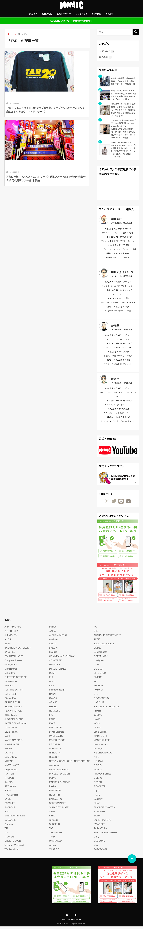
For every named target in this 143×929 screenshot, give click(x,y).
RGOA (8, 793)
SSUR (52, 814)
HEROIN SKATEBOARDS (107, 709)
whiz (96, 847)
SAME (8, 801)
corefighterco (11, 667)
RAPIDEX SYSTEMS (60, 784)
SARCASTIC (55, 801)
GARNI (52, 696)
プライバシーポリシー (71, 922)
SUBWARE (10, 822)
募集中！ (110, 14)
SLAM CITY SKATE (59, 810)
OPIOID (98, 768)
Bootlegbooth (100, 654)
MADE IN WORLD (14, 742)
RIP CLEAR (55, 793)
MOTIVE (9, 755)
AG (95, 629)
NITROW (98, 763)
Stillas (52, 818)
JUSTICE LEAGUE (14, 722)
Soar (7, 814)
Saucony (98, 801)
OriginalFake (11, 772)
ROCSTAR (54, 797)
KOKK (97, 726)
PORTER (9, 776)
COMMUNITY (101, 659)
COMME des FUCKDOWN (62, 659)
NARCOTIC (55, 755)
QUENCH (99, 780)
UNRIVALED (55, 843)
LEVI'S (97, 730)
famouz (53, 684)
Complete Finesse (14, 663)
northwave (54, 768)
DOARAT (98, 671)
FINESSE (99, 688)
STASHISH (99, 814)
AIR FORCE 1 (12, 633)
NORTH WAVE (12, 768)
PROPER (9, 780)
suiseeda (53, 822)
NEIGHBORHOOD (103, 755)
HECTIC (53, 709)
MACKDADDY (56, 738)
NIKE (96, 759)
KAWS (97, 722)
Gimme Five (11, 700)
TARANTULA (100, 831)
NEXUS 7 (54, 759)
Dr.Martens (10, 675)
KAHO (52, 722)
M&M (7, 738)
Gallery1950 (11, 696)
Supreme (9, 826)
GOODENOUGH (102, 700)
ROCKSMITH (11, 797)
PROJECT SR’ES (103, 776)
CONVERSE (55, 663)
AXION (52, 646)
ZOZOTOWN (100, 852)
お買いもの (47, 14)
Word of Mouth (12, 852)
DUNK (52, 675)
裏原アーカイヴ (64, 14)
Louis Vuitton (100, 734)
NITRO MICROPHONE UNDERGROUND (70, 763)
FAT (96, 684)
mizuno (8, 751)
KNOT (52, 726)
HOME (71, 917)
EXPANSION (11, 684)
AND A (8, 642)
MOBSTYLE (55, 751)
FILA (51, 688)
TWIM (52, 839)
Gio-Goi (53, 700)
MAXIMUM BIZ (12, 747)
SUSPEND (54, 826)
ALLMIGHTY (11, 637)
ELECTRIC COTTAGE (16, 680)
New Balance (11, 759)
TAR (51, 831)
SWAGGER (100, 826)
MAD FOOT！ (101, 738)
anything (53, 642)
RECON (98, 784)
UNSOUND (99, 843)
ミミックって (81, 14)
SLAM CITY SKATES (104, 810)
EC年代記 (96, 14)
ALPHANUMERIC (58, 637)
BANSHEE (10, 654)
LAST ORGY (11, 730)
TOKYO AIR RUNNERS (106, 835)
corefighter (99, 663)
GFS (96, 696)
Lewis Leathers (57, 734)
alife (96, 633)
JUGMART (99, 717)
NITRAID (9, 763)
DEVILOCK (55, 667)
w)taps (52, 847)
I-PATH (97, 713)
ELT (51, 680)
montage (98, 751)
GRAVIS (53, 705)
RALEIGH (10, 784)
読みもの (33, 14)
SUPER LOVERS (103, 822)
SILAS (97, 805)
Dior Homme (11, 671)
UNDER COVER (13, 843)
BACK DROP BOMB (104, 646)
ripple (96, 793)
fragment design (57, 692)
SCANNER (10, 805)
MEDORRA (55, 747)
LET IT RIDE (55, 730)
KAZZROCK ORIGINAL (17, 726)
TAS (7, 835)
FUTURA (98, 692)
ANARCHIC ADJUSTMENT (108, 637)
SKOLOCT (10, 810)
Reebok (53, 789)
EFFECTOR (100, 675)
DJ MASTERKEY (58, 671)
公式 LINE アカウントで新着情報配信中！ (71, 21)
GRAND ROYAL (13, 705)
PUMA (52, 780)
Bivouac (53, 654)
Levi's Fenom (11, 734)
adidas (52, 629)
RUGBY (98, 797)
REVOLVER (100, 789)
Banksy (97, 650)
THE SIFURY (56, 835)
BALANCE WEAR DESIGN (18, 650)
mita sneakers (101, 747)
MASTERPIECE (102, 742)
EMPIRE (98, 680)
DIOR (97, 667)
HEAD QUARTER (14, 709)
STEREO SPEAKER (15, 818)
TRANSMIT (10, 839)
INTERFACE (11, 717)
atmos (8, 646)
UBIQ (96, 839)
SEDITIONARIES (58, 805)
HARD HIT (99, 705)
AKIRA (52, 633)
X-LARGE (54, 852)
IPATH (52, 717)
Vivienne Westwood (15, 847)
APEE (97, 642)
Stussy (97, 818)
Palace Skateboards (59, 772)
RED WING (10, 789)
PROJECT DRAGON (59, 776)
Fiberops (9, 688)
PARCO (98, 772)
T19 (6, 831)
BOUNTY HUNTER (14, 659)
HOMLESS (54, 713)
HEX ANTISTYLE (13, 713)
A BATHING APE (13, 629)
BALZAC (53, 650)
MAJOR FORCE (57, 742)
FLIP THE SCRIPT (14, 692)
